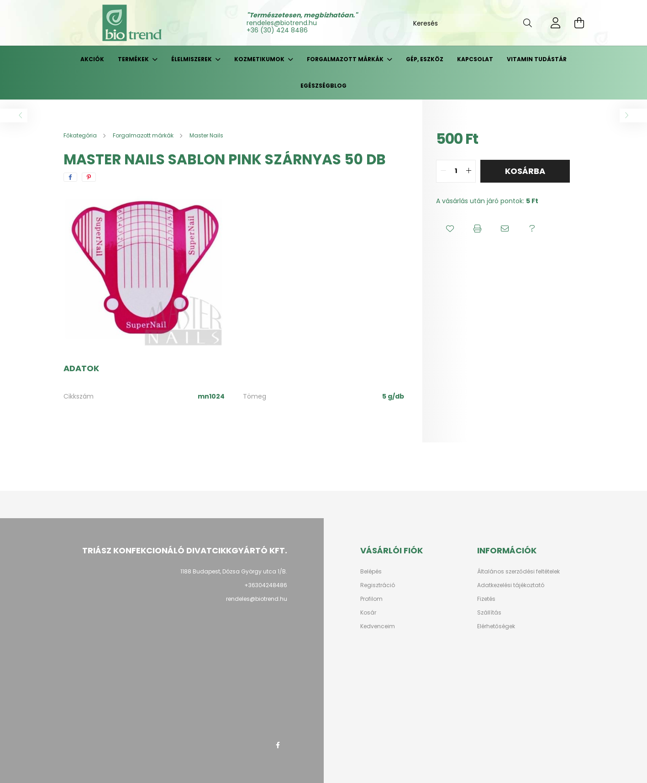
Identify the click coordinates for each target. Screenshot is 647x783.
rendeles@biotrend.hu (282, 22)
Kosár (368, 613)
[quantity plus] (468, 171)
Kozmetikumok (260, 59)
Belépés (371, 571)
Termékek (134, 59)
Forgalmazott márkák (346, 59)
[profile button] (556, 23)
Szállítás (489, 613)
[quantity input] (456, 171)
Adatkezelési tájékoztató (510, 585)
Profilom (371, 599)
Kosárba (525, 171)
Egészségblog (323, 85)
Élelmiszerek (192, 59)
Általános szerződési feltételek (518, 571)
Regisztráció (377, 585)
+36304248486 (265, 585)
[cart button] (579, 23)
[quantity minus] (443, 171)
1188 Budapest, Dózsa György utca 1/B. (233, 571)
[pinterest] (89, 177)
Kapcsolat (475, 59)
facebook (278, 745)
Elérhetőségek (496, 626)
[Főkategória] (80, 135)
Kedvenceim (377, 626)
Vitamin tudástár (537, 59)
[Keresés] (472, 23)
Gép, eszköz (424, 59)
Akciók (92, 59)
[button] (450, 229)
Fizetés (486, 599)
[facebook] (70, 177)
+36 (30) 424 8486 (277, 30)
